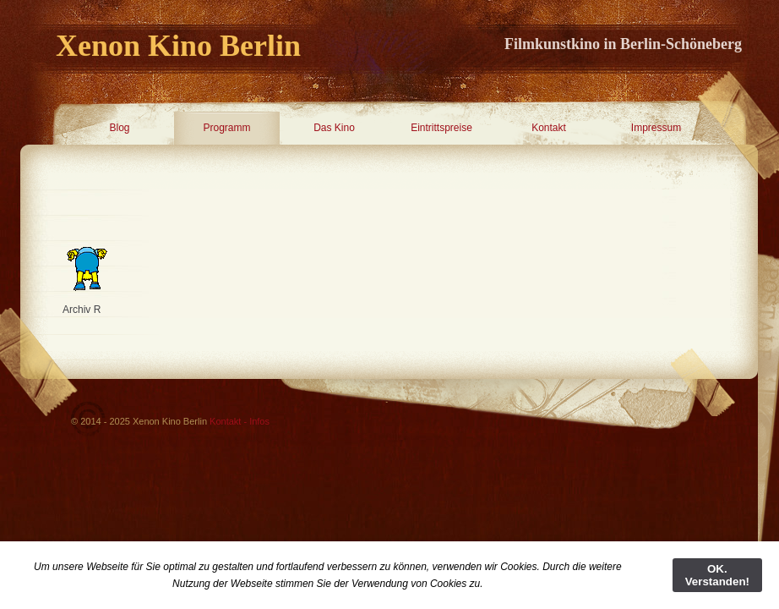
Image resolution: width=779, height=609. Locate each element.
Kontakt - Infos (240, 421)
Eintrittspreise (441, 128)
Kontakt (548, 128)
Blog (119, 128)
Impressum (656, 128)
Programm (226, 128)
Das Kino (334, 128)
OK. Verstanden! (717, 575)
